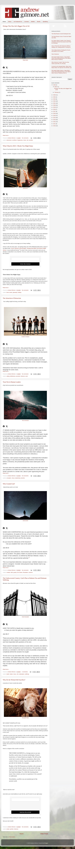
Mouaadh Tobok (25, 717)
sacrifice (31, 140)
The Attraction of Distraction (12, 298)
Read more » (6, 135)
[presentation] (23, 806)
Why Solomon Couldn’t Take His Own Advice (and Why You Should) (60, 63)
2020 (54, 105)
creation (8, 572)
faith (12, 572)
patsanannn (25, 188)
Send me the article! (25, 812)
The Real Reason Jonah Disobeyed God (61, 33)
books (10, 292)
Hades (11, 674)
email (7, 829)
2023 (54, 99)
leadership (17, 478)
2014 (54, 117)
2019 (54, 107)
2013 (54, 119)
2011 (54, 123)
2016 (54, 113)
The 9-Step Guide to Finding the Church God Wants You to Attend (61, 50)
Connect (26, 21)
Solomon (23, 376)
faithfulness (12, 376)
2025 (54, 94)
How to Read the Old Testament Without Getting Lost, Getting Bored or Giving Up (61, 46)
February (56, 92)
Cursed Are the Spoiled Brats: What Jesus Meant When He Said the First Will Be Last (62, 67)
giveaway (15, 292)
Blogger (46, 843)
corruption (8, 478)
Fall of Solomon (55, 54)
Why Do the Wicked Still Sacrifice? (14, 680)
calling (7, 376)
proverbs (18, 376)
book (7, 292)
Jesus (24, 140)
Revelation (25, 572)
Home (4, 21)
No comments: (25, 138)
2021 (54, 103)
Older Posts (44, 834)
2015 (54, 115)
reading (19, 292)
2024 (54, 97)
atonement (8, 140)
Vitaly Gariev (25, 60)
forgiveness (20, 140)
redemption (21, 674)
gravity (14, 572)
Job (27, 140)
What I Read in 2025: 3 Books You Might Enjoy (18, 146)
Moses (20, 572)
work (26, 376)
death (7, 674)
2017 (54, 111)
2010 (54, 125)
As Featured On (18, 21)
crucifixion (14, 140)
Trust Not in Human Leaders (12, 382)
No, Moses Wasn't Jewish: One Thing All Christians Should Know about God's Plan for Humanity (61, 42)
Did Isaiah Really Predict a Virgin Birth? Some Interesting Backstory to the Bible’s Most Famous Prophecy (61, 58)
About (9, 21)
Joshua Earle (25, 520)
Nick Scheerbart (25, 420)
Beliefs (33, 21)
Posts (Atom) (12, 837)
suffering (27, 674)
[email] (25, 259)
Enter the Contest (25, 264)
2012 (54, 121)
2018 (54, 109)
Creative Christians (25, 336)
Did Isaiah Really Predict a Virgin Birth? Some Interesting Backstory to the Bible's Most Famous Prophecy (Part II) (61, 72)
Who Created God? (9, 484)
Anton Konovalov (25, 616)
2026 (54, 84)
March (56, 86)
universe (31, 572)
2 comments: (25, 671)
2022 (54, 101)
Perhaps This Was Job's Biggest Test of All (16, 26)
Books (38, 21)
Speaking (45, 21)
